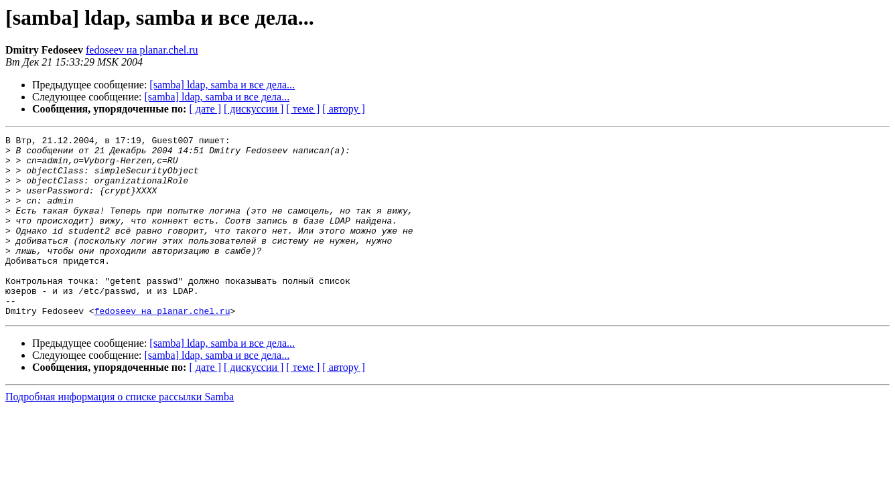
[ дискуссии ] (253, 108)
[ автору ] (343, 108)
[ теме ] (303, 108)
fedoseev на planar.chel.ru (142, 50)
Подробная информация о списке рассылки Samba (119, 432)
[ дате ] (205, 108)
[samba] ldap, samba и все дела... (222, 84)
